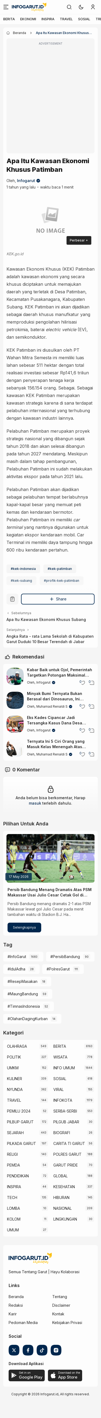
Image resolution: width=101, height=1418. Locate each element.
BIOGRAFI (61, 1132)
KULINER (14, 1078)
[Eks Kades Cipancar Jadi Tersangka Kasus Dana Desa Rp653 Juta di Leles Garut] (15, 724)
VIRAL (58, 1089)
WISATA (60, 1057)
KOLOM (13, 1219)
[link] (69, 7)
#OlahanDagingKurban (28, 1018)
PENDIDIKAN (18, 1176)
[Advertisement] (50, 99)
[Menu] (6, 7)
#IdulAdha (16, 969)
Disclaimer (61, 1305)
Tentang (59, 1296)
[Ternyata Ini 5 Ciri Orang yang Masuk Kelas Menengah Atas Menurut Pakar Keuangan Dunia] (15, 748)
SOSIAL (84, 19)
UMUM (13, 1230)
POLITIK (14, 1057)
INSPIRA (47, 19)
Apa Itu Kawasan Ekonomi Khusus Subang (46, 619)
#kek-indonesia (23, 569)
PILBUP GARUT (20, 1122)
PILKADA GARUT (21, 1143)
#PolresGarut (58, 969)
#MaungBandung (23, 994)
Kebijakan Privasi (67, 1322)
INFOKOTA (62, 1100)
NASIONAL (62, 1208)
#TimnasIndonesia (24, 1006)
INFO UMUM (64, 1068)
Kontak (58, 1314)
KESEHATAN (64, 1186)
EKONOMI (28, 19)
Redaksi (16, 1305)
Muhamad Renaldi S (52, 706)
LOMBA (13, 1208)
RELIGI (12, 1154)
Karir (13, 1314)
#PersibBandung (65, 956)
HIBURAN (61, 1197)
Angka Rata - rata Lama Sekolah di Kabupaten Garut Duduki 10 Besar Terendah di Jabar (50, 639)
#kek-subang (21, 581)
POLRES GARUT (67, 1154)
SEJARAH (15, 1132)
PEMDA (13, 1165)
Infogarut (26, 180)
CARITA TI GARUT (69, 1143)
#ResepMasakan (22, 981)
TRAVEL (66, 19)
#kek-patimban (60, 569)
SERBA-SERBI (65, 1111)
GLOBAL (60, 1176)
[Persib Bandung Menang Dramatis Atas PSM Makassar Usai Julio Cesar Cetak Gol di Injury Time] (50, 858)
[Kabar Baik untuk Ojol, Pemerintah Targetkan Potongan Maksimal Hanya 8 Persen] (15, 676)
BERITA (9, 19)
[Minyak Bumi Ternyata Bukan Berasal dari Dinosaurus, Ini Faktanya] (15, 700)
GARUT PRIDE (65, 1165)
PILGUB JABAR (66, 1122)
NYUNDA (15, 1089)
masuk (35, 803)
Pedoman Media (23, 1322)
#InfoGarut (17, 956)
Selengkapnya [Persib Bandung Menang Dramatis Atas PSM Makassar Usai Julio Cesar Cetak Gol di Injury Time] (24, 927)
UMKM (13, 1068)
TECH (12, 1197)
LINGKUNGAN (65, 1219)
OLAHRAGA (17, 1046)
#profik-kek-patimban (61, 581)
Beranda (16, 1296)
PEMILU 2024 (18, 1111)
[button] (81, 7)
